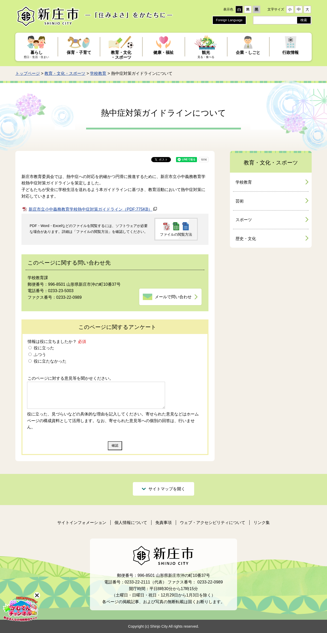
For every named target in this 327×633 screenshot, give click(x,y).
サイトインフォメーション (81, 522)
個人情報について (130, 522)
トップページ (27, 73)
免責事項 (163, 522)
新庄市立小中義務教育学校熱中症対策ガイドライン (90, 209)
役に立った (43, 348)
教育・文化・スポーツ (64, 73)
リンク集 (261, 522)
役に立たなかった (49, 361)
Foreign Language (229, 20)
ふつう (39, 354)
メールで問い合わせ (173, 297)
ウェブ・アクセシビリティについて (212, 522)
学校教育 (98, 73)
